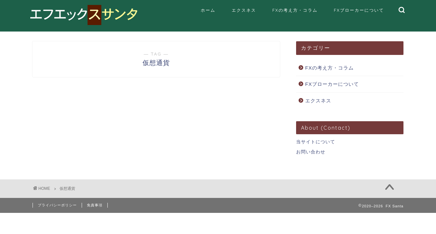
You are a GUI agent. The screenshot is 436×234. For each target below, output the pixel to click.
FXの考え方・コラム (295, 10)
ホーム (208, 10)
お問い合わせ (310, 152)
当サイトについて (315, 141)
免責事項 (94, 205)
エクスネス (244, 10)
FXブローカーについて (359, 10)
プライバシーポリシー (57, 205)
